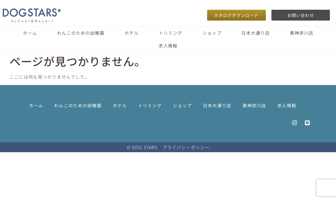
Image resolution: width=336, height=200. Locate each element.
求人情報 (167, 45)
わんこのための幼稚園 (80, 32)
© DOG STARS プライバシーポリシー (168, 147)
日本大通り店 (255, 32)
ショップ (211, 32)
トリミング (170, 32)
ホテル (131, 32)
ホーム (30, 32)
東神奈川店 (301, 32)
